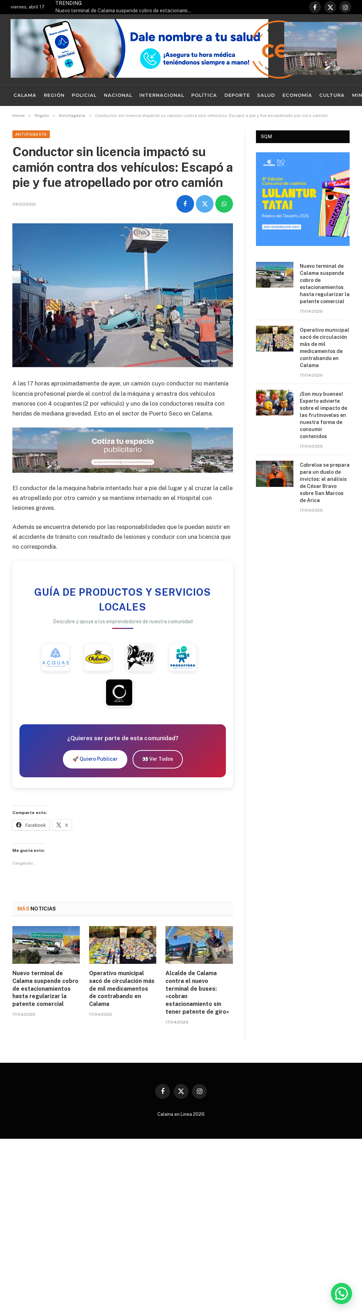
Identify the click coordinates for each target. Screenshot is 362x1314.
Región (54, 95)
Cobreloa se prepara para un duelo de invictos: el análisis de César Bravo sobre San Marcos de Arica (325, 482)
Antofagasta (31, 134)
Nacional (118, 95)
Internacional (161, 95)
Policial (84, 95)
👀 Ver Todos (157, 759)
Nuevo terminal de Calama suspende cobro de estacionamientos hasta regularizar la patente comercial (126, 10)
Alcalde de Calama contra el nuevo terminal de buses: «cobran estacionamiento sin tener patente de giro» (197, 992)
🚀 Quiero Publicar (95, 759)
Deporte (237, 95)
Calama (24, 95)
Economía (297, 95)
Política (204, 95)
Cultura (332, 95)
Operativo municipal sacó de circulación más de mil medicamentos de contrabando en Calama (121, 988)
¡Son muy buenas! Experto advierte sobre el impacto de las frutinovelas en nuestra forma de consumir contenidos (323, 415)
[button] (341, 1293)
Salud (266, 95)
